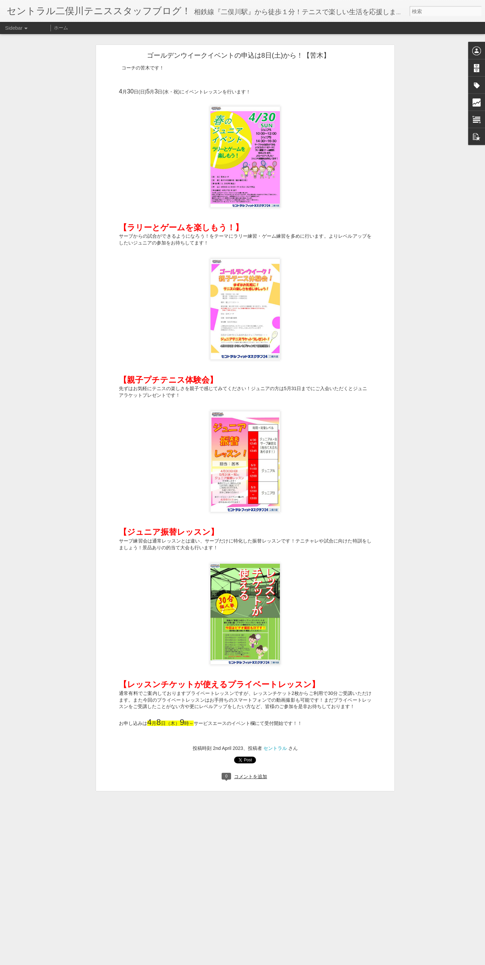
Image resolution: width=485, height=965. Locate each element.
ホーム (61, 27)
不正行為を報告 (283, 961)
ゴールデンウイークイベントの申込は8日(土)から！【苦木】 (238, 51)
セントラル (275, 744)
